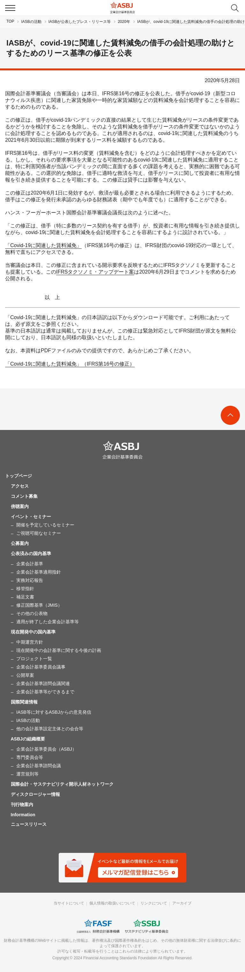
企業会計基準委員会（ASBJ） (46, 749)
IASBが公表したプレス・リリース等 (79, 21)
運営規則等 (27, 773)
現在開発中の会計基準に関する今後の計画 (58, 650)
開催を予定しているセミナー (45, 524)
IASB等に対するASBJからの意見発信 (53, 712)
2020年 (124, 21)
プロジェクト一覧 (34, 658)
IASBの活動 (31, 21)
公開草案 (25, 675)
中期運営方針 (29, 642)
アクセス (20, 486)
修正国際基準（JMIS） (39, 605)
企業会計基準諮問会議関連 (43, 683)
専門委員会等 (29, 757)
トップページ (18, 475)
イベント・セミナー (31, 516)
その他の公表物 (32, 613)
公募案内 (20, 543)
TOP (10, 21)
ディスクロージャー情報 (35, 794)
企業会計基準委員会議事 (40, 666)
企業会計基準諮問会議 (38, 765)
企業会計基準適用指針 (38, 572)
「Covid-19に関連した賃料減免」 (43, 245)
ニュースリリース (29, 824)
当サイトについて (69, 903)
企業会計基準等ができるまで (45, 691)
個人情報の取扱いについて (112, 903)
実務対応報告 (29, 580)
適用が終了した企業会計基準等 (47, 621)
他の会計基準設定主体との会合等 (49, 728)
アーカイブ (181, 903)
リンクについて (153, 903)
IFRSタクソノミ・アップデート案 (95, 272)
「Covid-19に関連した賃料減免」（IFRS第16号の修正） (70, 364)
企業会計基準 (29, 563)
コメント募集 (24, 496)
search (235, 8)
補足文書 (25, 596)
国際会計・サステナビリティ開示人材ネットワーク (62, 784)
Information (23, 814)
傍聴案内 (20, 506)
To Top (230, 415)
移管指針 (25, 588)
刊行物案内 (22, 804)
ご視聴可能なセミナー (38, 533)
